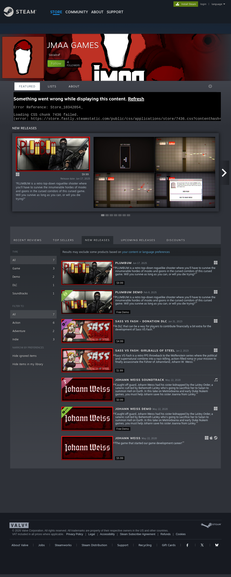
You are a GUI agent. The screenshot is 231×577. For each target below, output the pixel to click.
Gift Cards (169, 548)
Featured (27, 86)
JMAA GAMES (73, 45)
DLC (33, 288)
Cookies (180, 536)
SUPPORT (115, 12)
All (33, 263)
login (203, 4)
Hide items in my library (27, 366)
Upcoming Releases (138, 242)
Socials (55, 55)
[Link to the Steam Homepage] (23, 15)
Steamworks (63, 548)
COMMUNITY (76, 12)
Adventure (33, 334)
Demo (33, 279)
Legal (91, 536)
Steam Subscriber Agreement (137, 536)
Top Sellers (63, 242)
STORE (56, 12)
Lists (52, 86)
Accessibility (107, 536)
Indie (33, 342)
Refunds (166, 536)
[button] (56, 63)
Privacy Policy (74, 536)
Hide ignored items (24, 358)
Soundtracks (33, 296)
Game (33, 271)
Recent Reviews (28, 242)
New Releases (97, 242)
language (217, 4)
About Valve (20, 548)
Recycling (145, 548)
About (97, 12)
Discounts (175, 242)
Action (33, 325)
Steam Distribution (94, 548)
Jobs (41, 548)
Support (122, 548)
